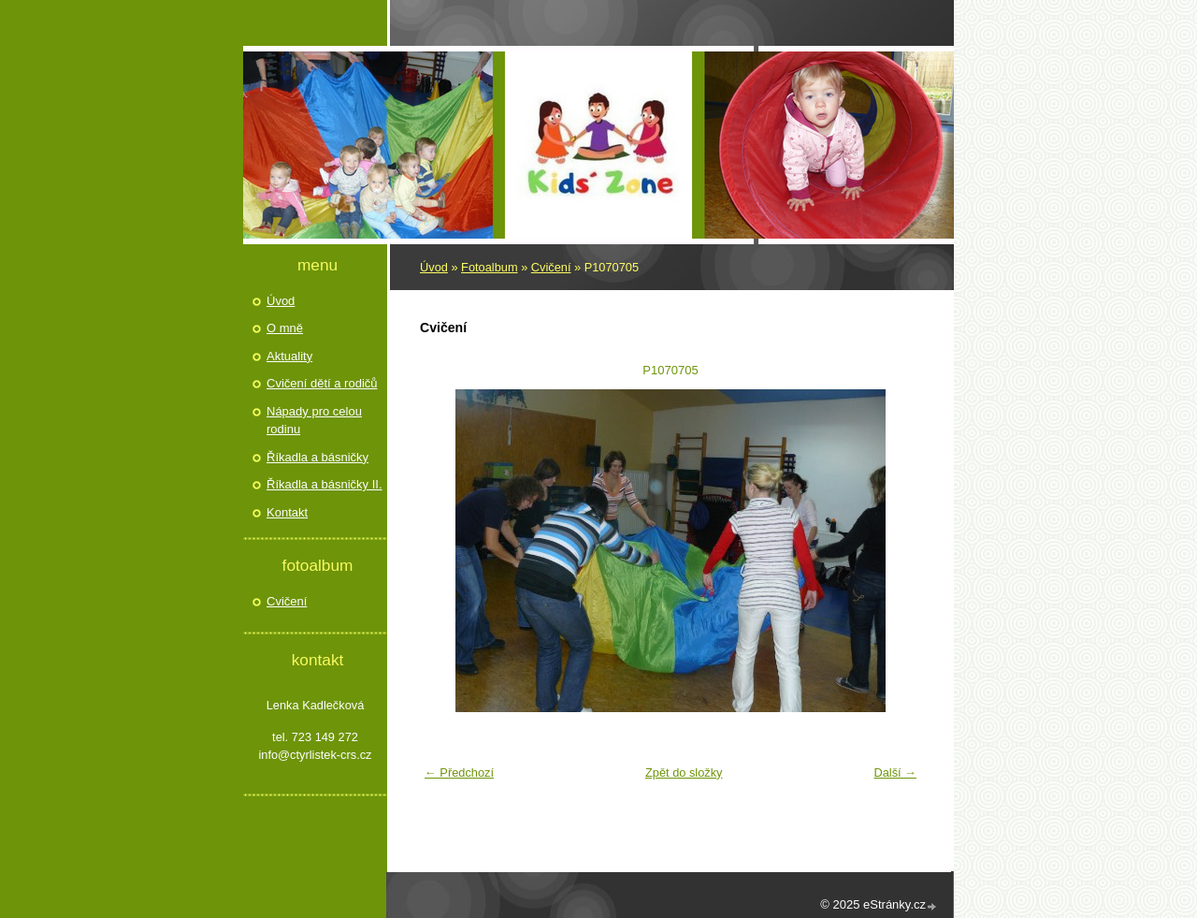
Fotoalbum (489, 267)
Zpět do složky (684, 772)
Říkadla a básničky (317, 457)
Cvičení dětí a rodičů (322, 383)
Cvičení (551, 267)
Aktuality (289, 356)
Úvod (434, 267)
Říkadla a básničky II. (324, 484)
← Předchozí (459, 772)
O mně (285, 328)
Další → (894, 772)
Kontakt (287, 512)
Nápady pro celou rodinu (314, 420)
